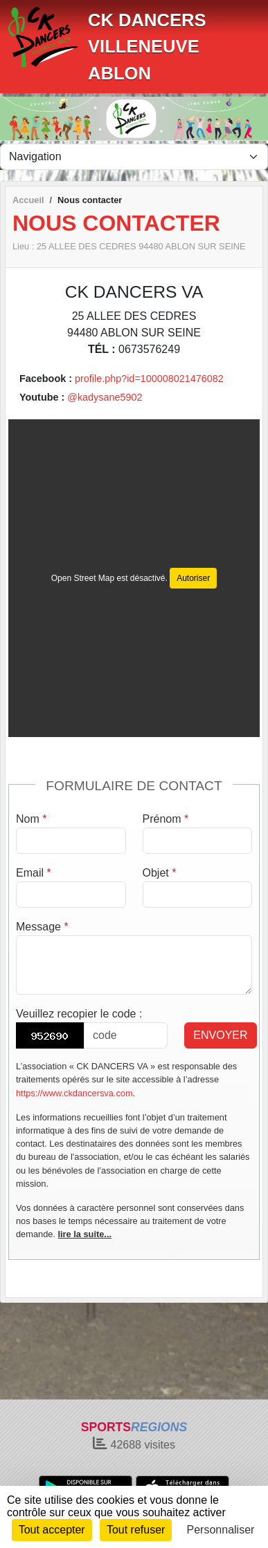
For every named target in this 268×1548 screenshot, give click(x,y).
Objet (160, 873)
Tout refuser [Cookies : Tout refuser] (136, 1530)
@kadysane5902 (104, 397)
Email (33, 873)
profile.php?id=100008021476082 (149, 378)
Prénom (166, 819)
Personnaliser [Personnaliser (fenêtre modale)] (221, 1530)
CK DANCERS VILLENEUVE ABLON (147, 46)
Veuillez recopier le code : (79, 1014)
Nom (31, 819)
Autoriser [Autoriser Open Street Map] (193, 578)
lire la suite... (84, 1234)
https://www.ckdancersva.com (74, 1093)
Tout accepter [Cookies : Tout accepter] (52, 1530)
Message (42, 927)
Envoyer (220, 1035)
